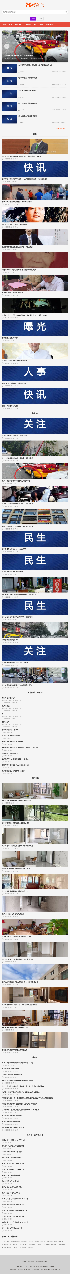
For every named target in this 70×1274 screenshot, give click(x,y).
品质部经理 (5, 706)
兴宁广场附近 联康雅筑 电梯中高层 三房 (15, 891)
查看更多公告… (62, 128)
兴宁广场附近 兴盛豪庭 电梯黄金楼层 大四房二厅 (18, 800)
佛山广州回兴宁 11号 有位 (10, 1181)
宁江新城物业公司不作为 (10, 640)
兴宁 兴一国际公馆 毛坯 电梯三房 (13, 914)
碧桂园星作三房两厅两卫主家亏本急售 (14, 1050)
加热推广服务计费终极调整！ (28, 90)
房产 (35, 24)
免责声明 (38, 1261)
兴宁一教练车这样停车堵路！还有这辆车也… (17, 481)
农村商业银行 (6, 1247)
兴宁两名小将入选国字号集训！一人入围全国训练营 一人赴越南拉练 (24, 179)
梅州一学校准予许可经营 (10, 406)
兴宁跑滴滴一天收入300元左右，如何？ (15, 662)
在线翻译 (50, 1241)
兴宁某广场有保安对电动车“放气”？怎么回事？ (17, 503)
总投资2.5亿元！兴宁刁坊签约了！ (13, 292)
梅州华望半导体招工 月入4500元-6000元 (15, 765)
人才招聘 (27, 24)
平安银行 (15, 1247)
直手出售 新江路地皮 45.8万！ (12, 1069)
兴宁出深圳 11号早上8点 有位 (12, 1187)
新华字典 (24, 1241)
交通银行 (23, 1247)
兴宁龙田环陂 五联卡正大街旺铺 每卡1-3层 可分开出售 (20, 982)
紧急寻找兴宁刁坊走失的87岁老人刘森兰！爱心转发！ (20, 270)
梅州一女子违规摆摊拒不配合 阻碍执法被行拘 (17, 202)
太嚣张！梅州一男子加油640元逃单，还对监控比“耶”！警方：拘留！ (24, 315)
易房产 (35, 1057)
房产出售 (35, 778)
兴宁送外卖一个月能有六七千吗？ (13, 572)
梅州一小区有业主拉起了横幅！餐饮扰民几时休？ (18, 526)
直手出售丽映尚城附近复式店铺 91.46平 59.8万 (17, 1063)
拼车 (41, 24)
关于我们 (25, 1261)
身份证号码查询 (40, 1241)
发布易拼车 (38, 1135)
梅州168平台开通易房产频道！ (28, 78)
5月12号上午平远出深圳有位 (11, 1158)
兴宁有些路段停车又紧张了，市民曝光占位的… (17, 685)
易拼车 (29, 1135)
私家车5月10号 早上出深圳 (11, 1175)
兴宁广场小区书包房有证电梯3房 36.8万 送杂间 (17, 1080)
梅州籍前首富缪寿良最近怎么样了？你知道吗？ (17, 247)
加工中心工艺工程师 (8, 698)
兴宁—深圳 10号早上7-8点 (11, 1193)
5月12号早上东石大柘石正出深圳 (13, 1146)
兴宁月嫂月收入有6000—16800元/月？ (15, 549)
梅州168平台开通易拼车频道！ (28, 116)
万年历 (31, 1241)
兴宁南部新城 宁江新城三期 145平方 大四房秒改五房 (19, 1005)
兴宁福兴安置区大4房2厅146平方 (13, 1127)
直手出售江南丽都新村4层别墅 (12, 1115)
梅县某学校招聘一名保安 (10, 730)
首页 (4, 24)
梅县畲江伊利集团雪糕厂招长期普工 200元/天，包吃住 (20, 747)
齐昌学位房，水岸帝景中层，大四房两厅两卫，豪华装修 (20, 1110)
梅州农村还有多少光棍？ (10, 338)
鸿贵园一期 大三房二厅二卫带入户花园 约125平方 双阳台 (21, 1092)
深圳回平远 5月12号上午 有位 (12, 1152)
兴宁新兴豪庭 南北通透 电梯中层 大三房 (15, 1027)
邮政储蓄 (62, 1244)
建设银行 (54, 1244)
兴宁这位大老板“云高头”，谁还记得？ (14, 224)
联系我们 (31, 1261)
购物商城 (49, 24)
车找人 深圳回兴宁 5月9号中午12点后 (14, 1210)
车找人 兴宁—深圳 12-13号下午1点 (13, 1140)
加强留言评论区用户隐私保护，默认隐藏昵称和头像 (35, 65)
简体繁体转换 (58, 1241)
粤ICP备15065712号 (24, 1269)
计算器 (15, 1244)
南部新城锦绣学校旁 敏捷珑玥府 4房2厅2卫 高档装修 (19, 1104)
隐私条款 (45, 1261)
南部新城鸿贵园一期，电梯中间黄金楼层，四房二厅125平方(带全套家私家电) (27, 1098)
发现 (10, 24)
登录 (33, 18)
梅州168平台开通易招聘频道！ (28, 103)
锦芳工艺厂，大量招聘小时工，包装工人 (15, 759)
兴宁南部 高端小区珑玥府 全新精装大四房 (15, 823)
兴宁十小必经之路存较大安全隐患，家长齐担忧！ (18, 458)
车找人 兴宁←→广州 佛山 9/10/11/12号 (15, 1222)
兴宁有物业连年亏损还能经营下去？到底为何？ (17, 617)
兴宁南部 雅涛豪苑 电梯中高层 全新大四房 (16, 868)
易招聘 (39, 692)
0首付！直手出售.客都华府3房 (12, 1074)
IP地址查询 (5, 1241)
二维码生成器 (23, 1244)
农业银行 (47, 1244)
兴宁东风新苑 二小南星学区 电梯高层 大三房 (16, 936)
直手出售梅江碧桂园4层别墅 (11, 1121)
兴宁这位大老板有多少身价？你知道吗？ (15, 360)
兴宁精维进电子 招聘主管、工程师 (13, 771)
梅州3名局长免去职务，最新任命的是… (15, 383)
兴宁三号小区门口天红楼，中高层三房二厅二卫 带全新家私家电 (23, 1086)
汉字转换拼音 (6, 1244)
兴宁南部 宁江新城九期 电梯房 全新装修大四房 (17, 846)
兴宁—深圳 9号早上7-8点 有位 (12, 1228)
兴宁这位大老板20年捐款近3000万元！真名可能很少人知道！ (22, 156)
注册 (40, 18)
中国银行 (32, 1244)
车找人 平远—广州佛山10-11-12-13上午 (15, 1199)
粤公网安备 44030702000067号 (50, 1269)
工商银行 (39, 1244)
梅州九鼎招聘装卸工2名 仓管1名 (12, 741)
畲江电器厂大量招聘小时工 (11, 753)
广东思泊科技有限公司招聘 (11, 736)
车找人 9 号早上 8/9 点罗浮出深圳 (13, 1216)
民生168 (18, 24)
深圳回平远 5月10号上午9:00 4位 (13, 1205)
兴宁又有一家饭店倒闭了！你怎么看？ (14, 435)
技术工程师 (5, 722)
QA (3, 714)
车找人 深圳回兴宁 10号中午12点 (13, 1169)
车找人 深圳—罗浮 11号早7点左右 (13, 1163)
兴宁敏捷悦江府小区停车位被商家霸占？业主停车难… (19, 594)
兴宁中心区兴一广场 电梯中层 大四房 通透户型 (17, 959)
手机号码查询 (15, 1241)
